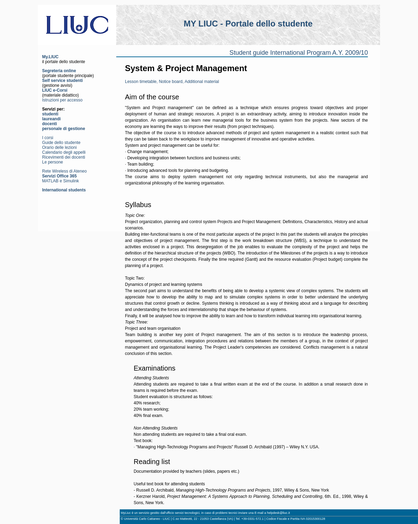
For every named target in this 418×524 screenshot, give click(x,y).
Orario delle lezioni (59, 147)
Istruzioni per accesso (62, 100)
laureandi (51, 118)
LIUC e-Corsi (55, 90)
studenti (50, 114)
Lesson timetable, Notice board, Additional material (172, 81)
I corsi (47, 137)
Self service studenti (62, 80)
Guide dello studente (61, 142)
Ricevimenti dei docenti (63, 157)
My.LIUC (50, 56)
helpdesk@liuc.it (278, 513)
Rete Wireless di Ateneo (64, 171)
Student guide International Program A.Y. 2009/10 (298, 52)
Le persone (52, 162)
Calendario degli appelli (64, 152)
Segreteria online (59, 70)
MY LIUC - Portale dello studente (248, 23)
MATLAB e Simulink (60, 181)
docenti (49, 123)
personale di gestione (63, 128)
